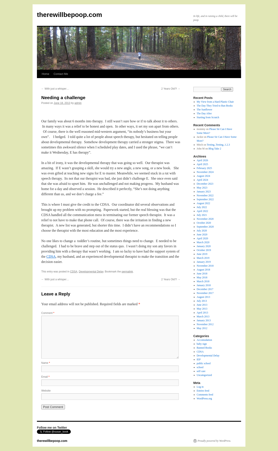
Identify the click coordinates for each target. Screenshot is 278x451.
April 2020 (202, 238)
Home (45, 73)
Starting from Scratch (208, 117)
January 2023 (204, 191)
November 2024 (205, 172)
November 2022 (205, 195)
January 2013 (204, 320)
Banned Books (204, 347)
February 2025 (204, 168)
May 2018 (202, 277)
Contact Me (61, 73)
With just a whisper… (55, 88)
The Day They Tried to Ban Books (215, 105)
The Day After (204, 113)
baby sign (202, 343)
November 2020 (205, 218)
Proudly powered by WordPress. (214, 440)
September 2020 (205, 226)
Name (45, 362)
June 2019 (202, 254)
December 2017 (205, 289)
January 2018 (204, 285)
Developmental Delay (91, 271)
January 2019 (204, 261)
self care (201, 371)
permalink (127, 271)
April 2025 (202, 164)
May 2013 (202, 308)
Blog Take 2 (214, 148)
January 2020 (204, 246)
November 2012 (205, 324)
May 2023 (202, 187)
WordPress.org (204, 398)
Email (45, 376)
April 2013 (202, 312)
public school (204, 363)
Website (46, 390)
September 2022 (205, 199)
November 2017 (205, 293)
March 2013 (203, 316)
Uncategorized (204, 375)
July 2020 (202, 230)
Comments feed (205, 394)
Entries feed (203, 390)
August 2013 (203, 296)
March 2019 (203, 257)
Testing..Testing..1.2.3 (218, 144)
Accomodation (204, 339)
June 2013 (202, 304)
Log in (200, 386)
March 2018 (203, 281)
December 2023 (205, 183)
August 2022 (203, 203)
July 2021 (202, 214)
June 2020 (202, 234)
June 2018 (202, 273)
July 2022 (202, 207)
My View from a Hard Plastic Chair (215, 101)
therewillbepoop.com (69, 14)
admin (78, 103)
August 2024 (203, 175)
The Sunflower (204, 109)
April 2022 (202, 211)
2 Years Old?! (170, 88)
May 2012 (202, 328)
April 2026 (202, 160)
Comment (47, 313)
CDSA (51, 256)
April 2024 (202, 179)
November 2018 (205, 265)
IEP (199, 359)
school (200, 367)
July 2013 (202, 300)
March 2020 (203, 242)
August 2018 (203, 269)
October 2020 (204, 222)
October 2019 (204, 250)
